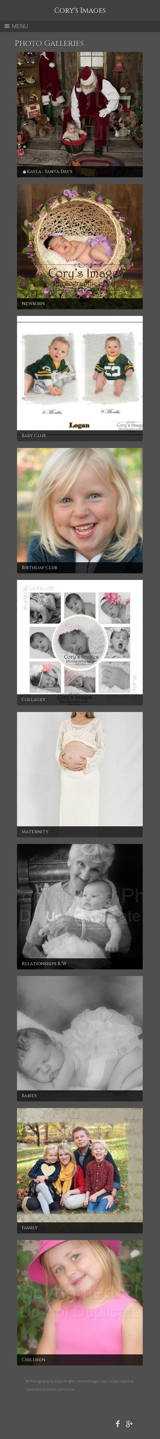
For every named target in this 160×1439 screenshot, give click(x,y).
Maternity (35, 832)
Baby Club (34, 436)
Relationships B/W (44, 964)
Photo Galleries (49, 43)
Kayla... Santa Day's (49, 172)
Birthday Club (39, 568)
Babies (29, 1096)
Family (30, 1228)
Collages (33, 700)
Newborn (33, 304)
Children (33, 1360)
